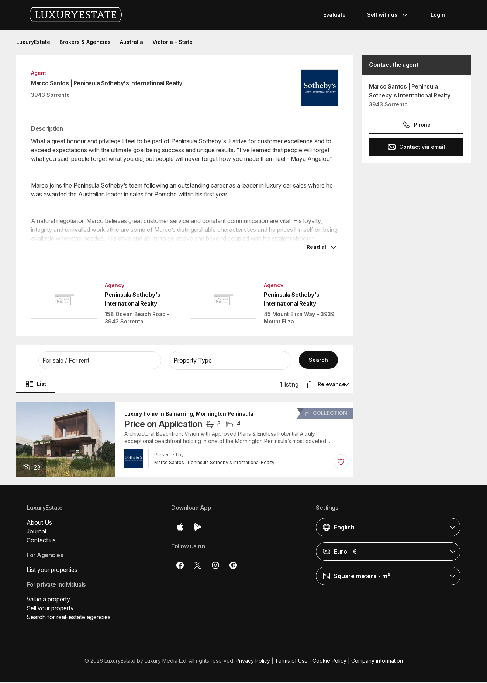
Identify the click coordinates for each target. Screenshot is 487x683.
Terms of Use (291, 661)
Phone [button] (416, 124)
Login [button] (438, 14)
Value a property (48, 600)
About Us (39, 523)
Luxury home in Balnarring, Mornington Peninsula (188, 415)
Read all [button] (317, 247)
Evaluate (334, 14)
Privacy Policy (253, 661)
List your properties (52, 570)
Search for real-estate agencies (69, 617)
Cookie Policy (329, 661)
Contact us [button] (41, 541)
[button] (99, 361)
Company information (377, 661)
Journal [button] (36, 532)
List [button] (35, 384)
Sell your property (50, 608)
